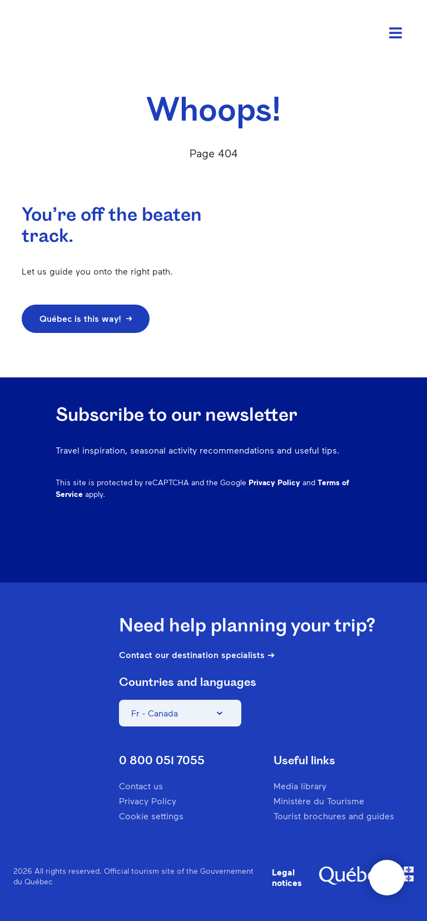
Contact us (141, 785)
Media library (300, 785)
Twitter (334, 548)
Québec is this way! (85, 318)
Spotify (306, 548)
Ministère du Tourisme (319, 800)
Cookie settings (151, 815)
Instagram (248, 548)
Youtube (363, 548)
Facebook (219, 548)
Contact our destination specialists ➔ (197, 655)
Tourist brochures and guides (334, 815)
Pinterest (277, 548)
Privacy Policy (274, 482)
